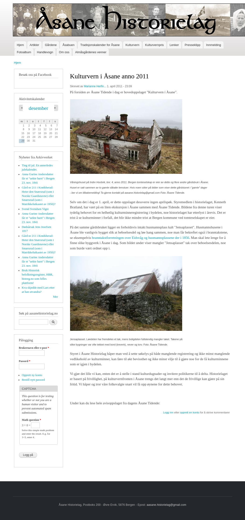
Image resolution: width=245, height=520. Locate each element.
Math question (31, 420)
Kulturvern (132, 45)
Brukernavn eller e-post (34, 347)
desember (38, 108)
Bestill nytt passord (33, 379)
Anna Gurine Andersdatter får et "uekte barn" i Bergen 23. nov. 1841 (38, 178)
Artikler (34, 45)
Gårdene (51, 45)
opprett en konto (189, 412)
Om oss (64, 52)
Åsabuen (69, 45)
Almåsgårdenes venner (91, 52)
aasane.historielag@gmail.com (166, 504)
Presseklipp (192, 45)
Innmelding (213, 45)
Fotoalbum (24, 52)
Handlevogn (45, 52)
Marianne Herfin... (95, 86)
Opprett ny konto (32, 375)
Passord (24, 361)
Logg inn (168, 412)
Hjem (20, 45)
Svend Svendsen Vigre (35, 209)
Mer (55, 296)
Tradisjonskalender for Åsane (100, 45)
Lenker (174, 45)
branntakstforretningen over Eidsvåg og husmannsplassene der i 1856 (140, 238)
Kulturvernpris (154, 45)
